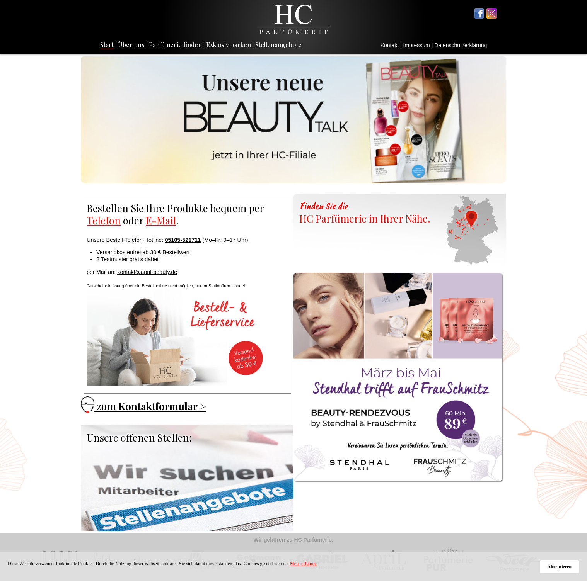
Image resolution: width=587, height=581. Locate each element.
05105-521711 (183, 240)
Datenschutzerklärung (460, 45)
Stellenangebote (278, 45)
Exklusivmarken (228, 45)
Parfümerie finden (175, 45)
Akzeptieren (560, 566)
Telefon (104, 220)
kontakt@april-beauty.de (147, 272)
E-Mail (161, 220)
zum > (143, 406)
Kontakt (390, 45)
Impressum (416, 45)
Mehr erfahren (303, 563)
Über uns (131, 45)
